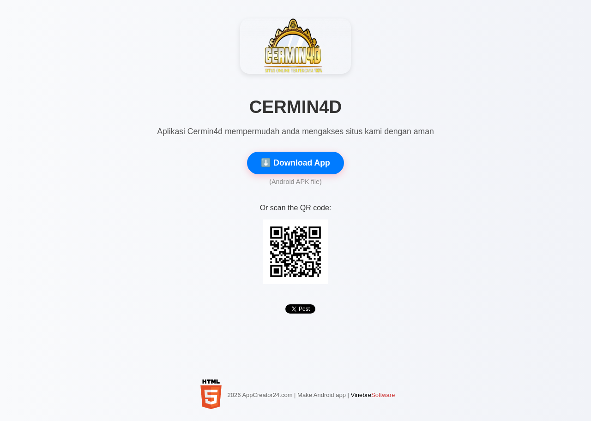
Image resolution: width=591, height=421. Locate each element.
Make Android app (321, 394)
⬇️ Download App (295, 162)
